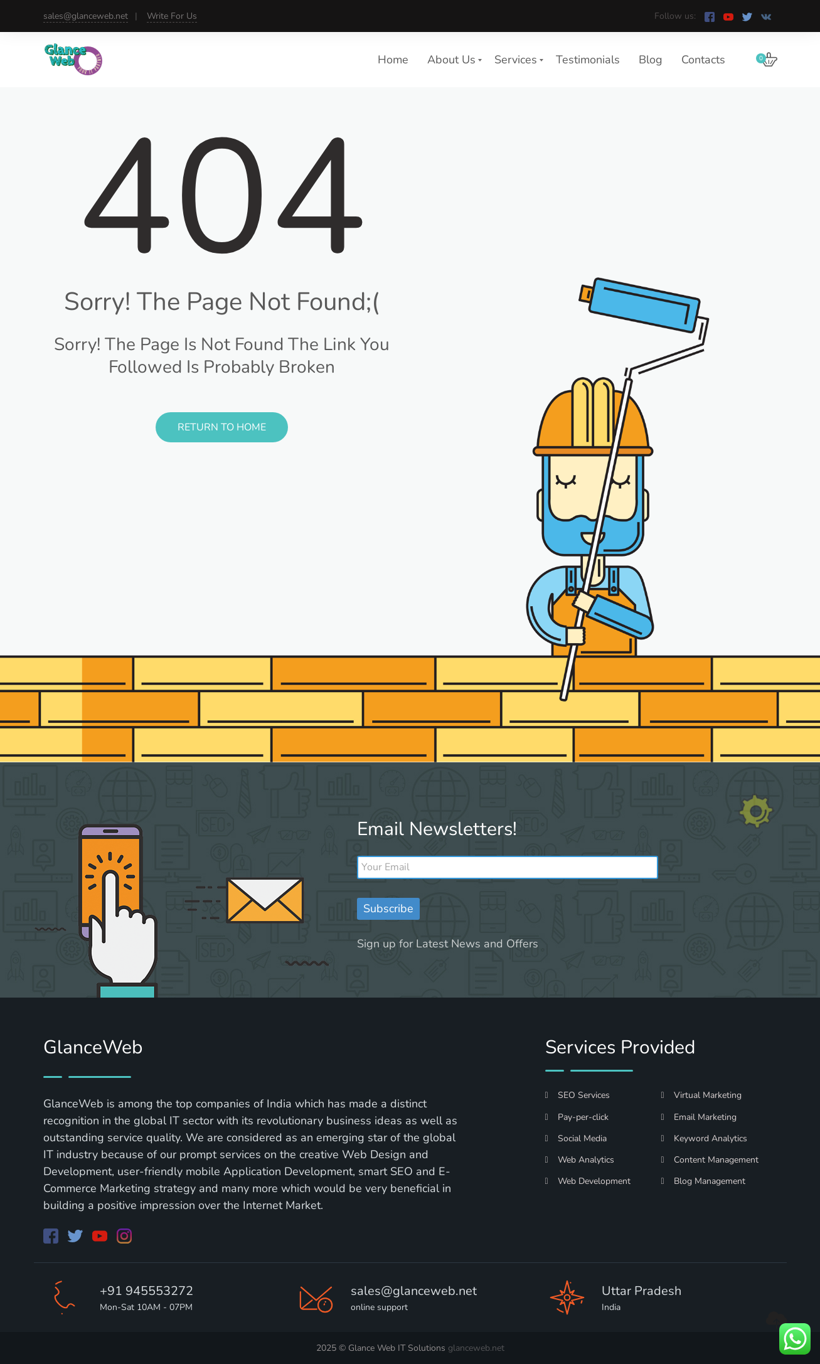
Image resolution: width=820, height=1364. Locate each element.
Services (515, 59)
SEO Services (577, 1095)
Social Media (576, 1138)
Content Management (710, 1160)
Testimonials (588, 59)
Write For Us (172, 16)
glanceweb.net (476, 1348)
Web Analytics (579, 1160)
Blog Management (703, 1181)
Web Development (588, 1181)
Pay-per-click (577, 1117)
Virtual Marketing (701, 1095)
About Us (451, 59)
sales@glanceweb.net (85, 16)
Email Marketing (699, 1117)
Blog (651, 59)
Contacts (703, 59)
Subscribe (388, 908)
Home (393, 59)
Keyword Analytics (704, 1138)
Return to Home (222, 427)
